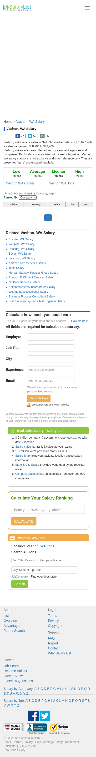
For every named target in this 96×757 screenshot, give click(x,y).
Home (8, 122)
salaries (76, 437)
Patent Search (14, 631)
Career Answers (15, 676)
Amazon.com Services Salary (27, 263)
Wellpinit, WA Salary (21, 244)
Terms (52, 616)
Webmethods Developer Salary (28, 291)
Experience (15, 369)
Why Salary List (59, 653)
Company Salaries (27, 473)
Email (10, 380)
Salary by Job (14, 701)
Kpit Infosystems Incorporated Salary (32, 287)
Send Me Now (39, 398)
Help (38, 742)
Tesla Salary (16, 268)
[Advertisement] (48, 65)
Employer (13, 337)
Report (53, 643)
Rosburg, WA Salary (21, 249)
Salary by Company (18, 689)
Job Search (12, 666)
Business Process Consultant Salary (32, 296)
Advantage (12, 626)
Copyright (55, 626)
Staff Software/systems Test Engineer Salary (37, 301)
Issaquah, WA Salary (22, 258)
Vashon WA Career (20, 183)
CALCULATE (23, 521)
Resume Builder (15, 671)
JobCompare (19, 576)
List (6, 616)
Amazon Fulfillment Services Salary (31, 277)
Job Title (12, 348)
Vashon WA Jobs (61, 183)
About (7, 742)
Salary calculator (25, 446)
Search (20, 584)
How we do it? (80, 321)
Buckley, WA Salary (21, 239)
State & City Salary (27, 464)
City (9, 359)
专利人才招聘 (27, 746)
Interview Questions (18, 681)
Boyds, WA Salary (20, 253)
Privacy (53, 621)
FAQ (51, 638)
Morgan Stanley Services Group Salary (33, 272)
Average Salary (53, 742)
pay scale (43, 451)
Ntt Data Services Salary (24, 282)
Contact (54, 648)
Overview (10, 621)
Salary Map (22, 455)
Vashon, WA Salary (30, 122)
